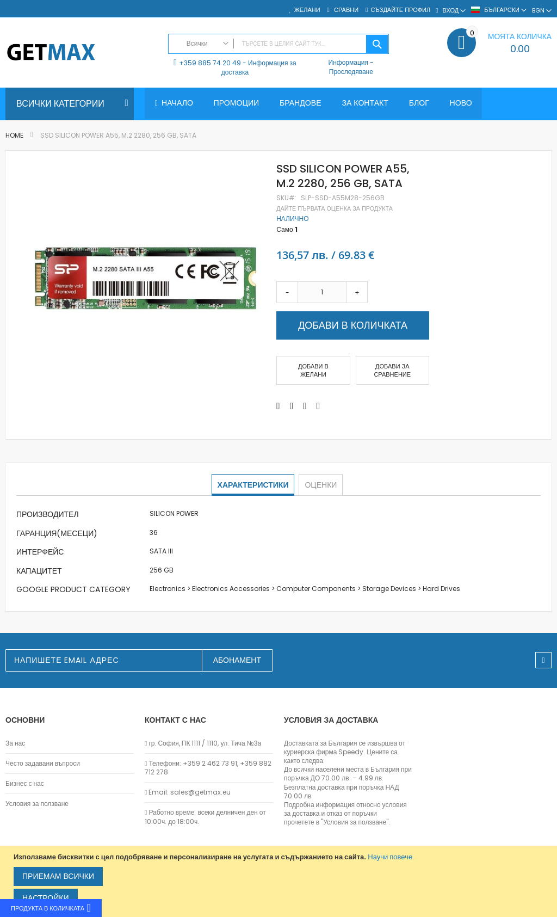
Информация (348, 62)
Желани (307, 10)
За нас (15, 743)
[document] (280, 881)
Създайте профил (400, 10)
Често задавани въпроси (42, 763)
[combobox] (279, 43)
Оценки (320, 484)
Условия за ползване (37, 803)
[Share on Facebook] (278, 406)
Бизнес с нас (24, 783)
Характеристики (253, 484)
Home (14, 135)
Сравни (345, 10)
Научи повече (390, 857)
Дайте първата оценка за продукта (334, 209)
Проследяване (351, 71)
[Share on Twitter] (292, 406)
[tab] (254, 485)
